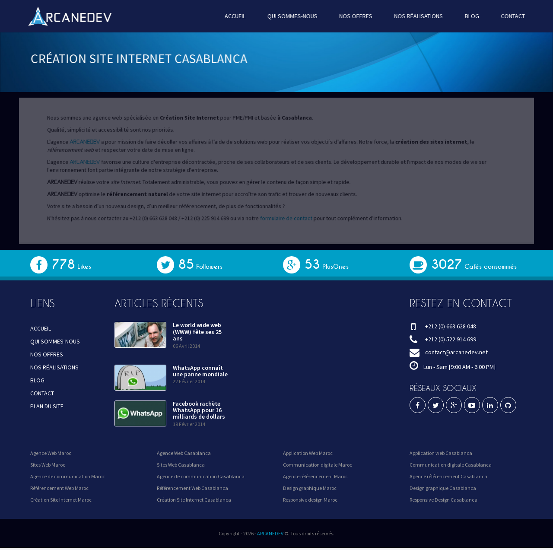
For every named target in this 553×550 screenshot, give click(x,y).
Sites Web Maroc (47, 464)
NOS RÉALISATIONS (413, 16)
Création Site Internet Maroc (61, 499)
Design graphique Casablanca (443, 488)
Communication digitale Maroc (317, 464)
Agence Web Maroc (50, 453)
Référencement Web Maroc (59, 488)
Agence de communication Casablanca (201, 476)
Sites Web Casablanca (181, 464)
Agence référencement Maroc (315, 476)
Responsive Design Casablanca (443, 499)
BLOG (465, 16)
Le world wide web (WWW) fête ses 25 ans (197, 331)
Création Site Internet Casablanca (194, 499)
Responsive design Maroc (310, 499)
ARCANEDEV (270, 533)
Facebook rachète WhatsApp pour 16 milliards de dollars (199, 410)
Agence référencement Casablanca (448, 476)
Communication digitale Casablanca (451, 464)
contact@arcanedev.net (456, 352)
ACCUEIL (236, 16)
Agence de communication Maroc (67, 476)
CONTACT (505, 16)
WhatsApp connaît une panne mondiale (200, 371)
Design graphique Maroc (310, 488)
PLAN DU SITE (47, 406)
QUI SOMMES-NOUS (292, 16)
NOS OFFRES (353, 16)
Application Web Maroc (308, 453)
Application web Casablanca (441, 453)
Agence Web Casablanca (184, 453)
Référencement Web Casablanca (192, 488)
